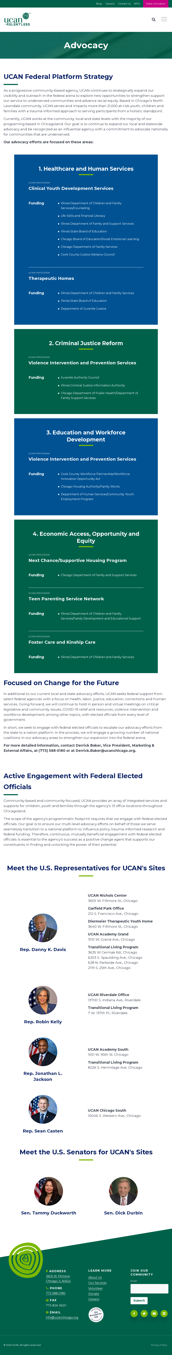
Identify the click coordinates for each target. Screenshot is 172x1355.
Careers (109, 3)
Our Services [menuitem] (97, 1283)
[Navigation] (165, 19)
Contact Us (124, 3)
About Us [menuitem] (95, 1277)
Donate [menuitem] (93, 1293)
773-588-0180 (56, 1293)
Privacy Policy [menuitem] (159, 1345)
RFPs (137, 3)
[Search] (153, 19)
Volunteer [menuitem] (95, 1288)
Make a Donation (156, 3)
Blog (98, 3)
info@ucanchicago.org (62, 1317)
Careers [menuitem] (93, 1299)
